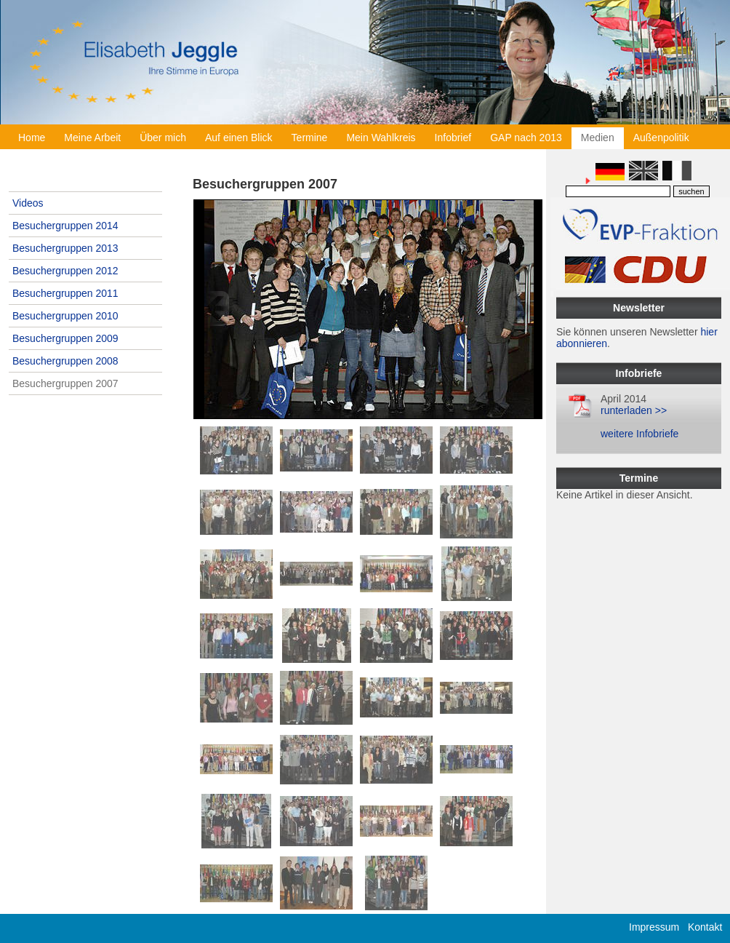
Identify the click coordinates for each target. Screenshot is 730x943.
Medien (597, 137)
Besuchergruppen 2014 (65, 225)
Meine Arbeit (92, 137)
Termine (310, 137)
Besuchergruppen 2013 (65, 248)
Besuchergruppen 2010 (65, 316)
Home (31, 137)
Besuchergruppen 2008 (65, 361)
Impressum (654, 927)
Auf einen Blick (239, 137)
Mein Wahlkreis (380, 137)
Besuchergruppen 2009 (65, 338)
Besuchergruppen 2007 (65, 383)
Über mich (163, 137)
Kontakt (705, 927)
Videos (28, 203)
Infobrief (453, 137)
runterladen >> (634, 410)
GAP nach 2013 (526, 137)
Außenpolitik (661, 137)
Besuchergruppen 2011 (65, 293)
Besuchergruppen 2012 (65, 270)
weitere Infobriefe (639, 433)
